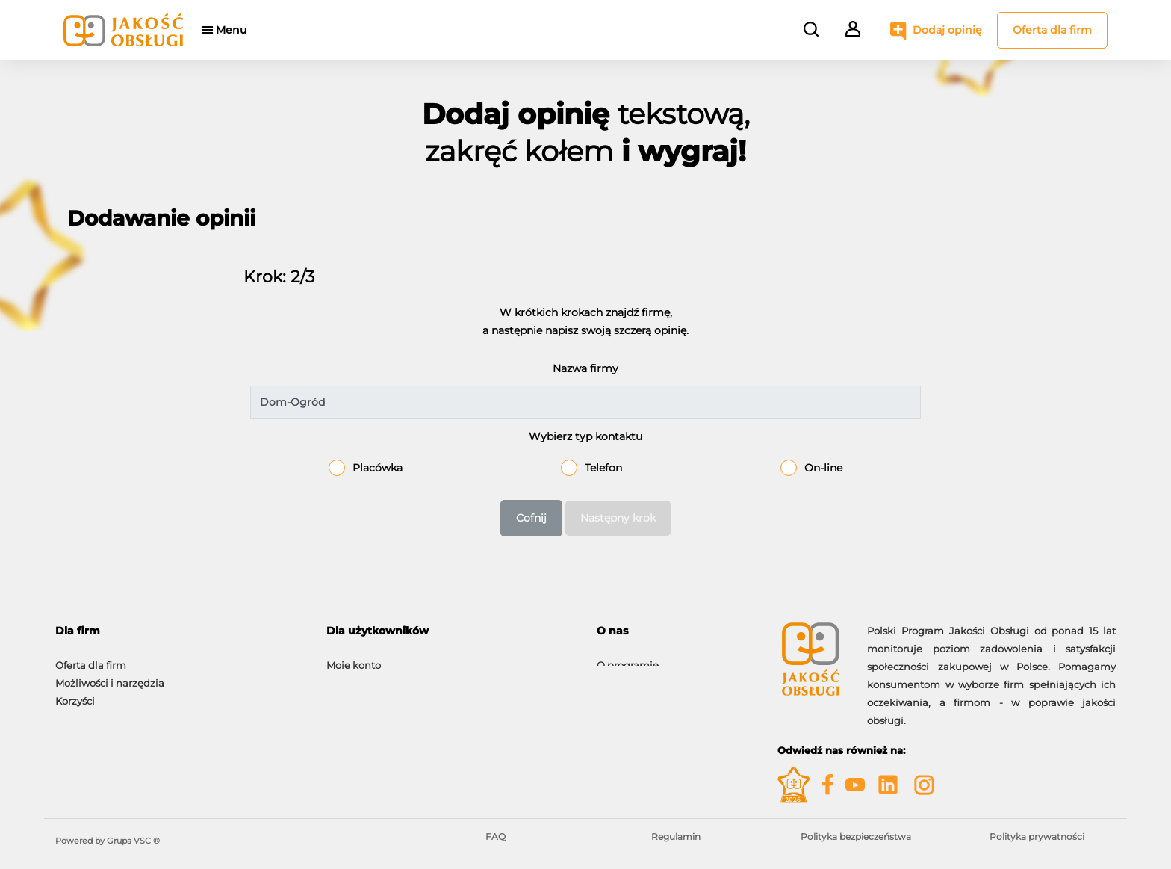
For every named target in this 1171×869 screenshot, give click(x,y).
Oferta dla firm (1052, 30)
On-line (823, 468)
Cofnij (531, 518)
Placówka (377, 468)
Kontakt (616, 675)
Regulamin (676, 836)
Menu (240, 30)
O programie (628, 658)
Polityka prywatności (1037, 836)
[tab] (179, 631)
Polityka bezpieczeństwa (856, 836)
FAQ (495, 836)
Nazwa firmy (585, 368)
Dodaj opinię (947, 30)
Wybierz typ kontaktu (585, 436)
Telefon (603, 468)
